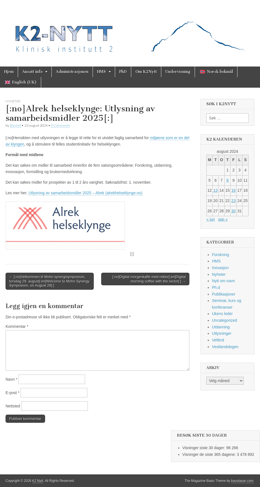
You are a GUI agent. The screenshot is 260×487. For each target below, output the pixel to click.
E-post (12, 392)
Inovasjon (220, 267)
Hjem (9, 71)
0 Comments (60, 125)
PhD (123, 71)
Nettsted (13, 406)
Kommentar (17, 326)
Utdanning (221, 327)
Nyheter (13, 101)
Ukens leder (222, 313)
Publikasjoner (223, 294)
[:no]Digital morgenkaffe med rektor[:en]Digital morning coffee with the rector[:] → (149, 279)
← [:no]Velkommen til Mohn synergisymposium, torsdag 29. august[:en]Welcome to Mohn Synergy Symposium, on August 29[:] (49, 281)
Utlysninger (221, 333)
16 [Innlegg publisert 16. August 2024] (233, 190)
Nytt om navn (223, 281)
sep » (222, 219)
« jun (210, 219)
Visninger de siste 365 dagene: (209, 454)
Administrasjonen (72, 71)
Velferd (218, 340)
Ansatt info (32, 71)
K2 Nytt (37, 481)
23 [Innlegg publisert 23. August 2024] (233, 200)
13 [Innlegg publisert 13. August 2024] (215, 190)
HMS (101, 71)
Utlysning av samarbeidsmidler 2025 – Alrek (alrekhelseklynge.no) (85, 193)
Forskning (220, 254)
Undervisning (177, 71)
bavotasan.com (242, 481)
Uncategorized (224, 320)
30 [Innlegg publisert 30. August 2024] (233, 211)
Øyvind (15, 125)
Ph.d (216, 287)
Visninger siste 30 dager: (204, 448)
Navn (11, 379)
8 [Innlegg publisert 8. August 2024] (227, 180)
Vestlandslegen (225, 347)
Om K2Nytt (146, 71)
